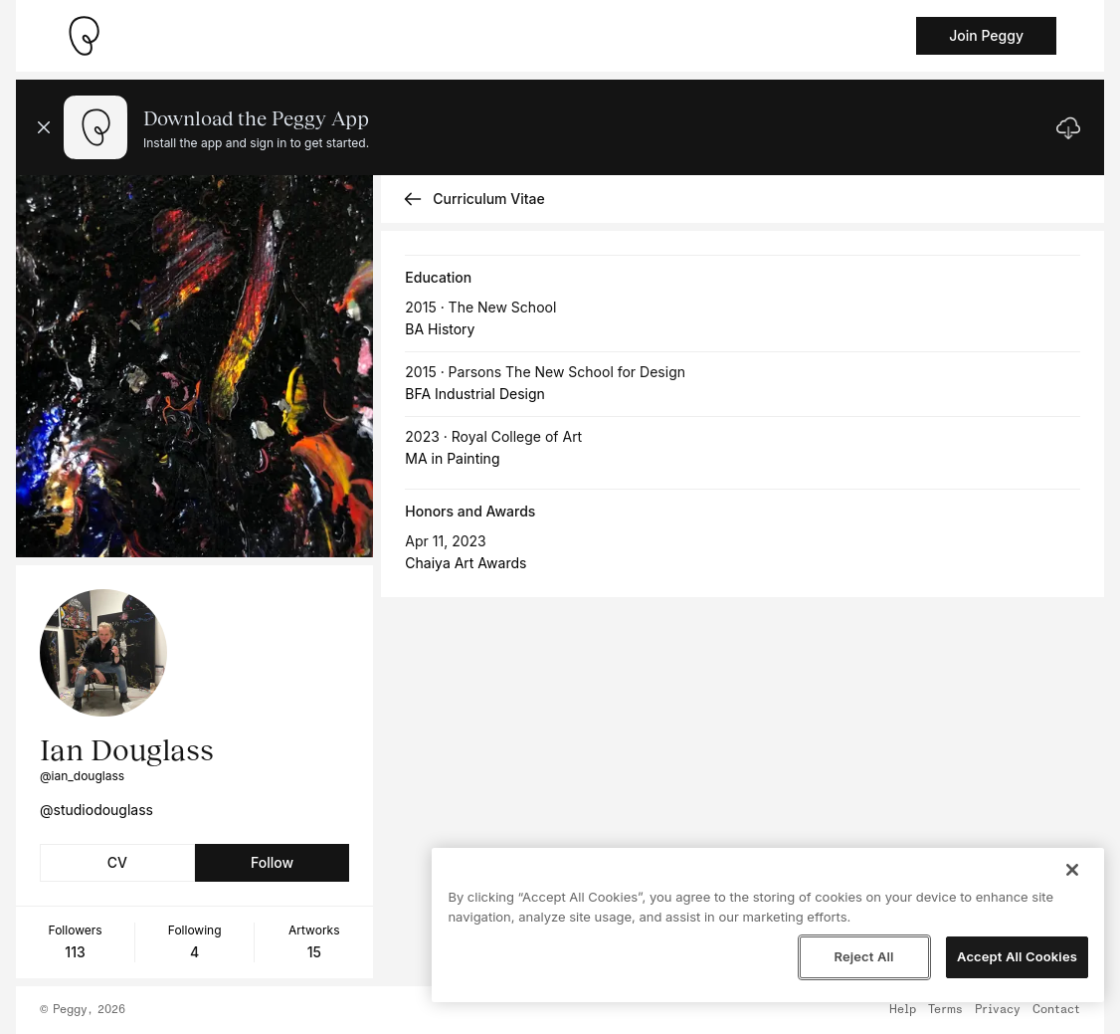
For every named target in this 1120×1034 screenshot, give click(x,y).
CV (117, 862)
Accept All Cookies (1017, 956)
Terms (945, 1010)
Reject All (863, 956)
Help (902, 1010)
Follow (272, 862)
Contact (1056, 1010)
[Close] (1072, 870)
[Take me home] (83, 36)
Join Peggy (986, 35)
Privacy (998, 1010)
